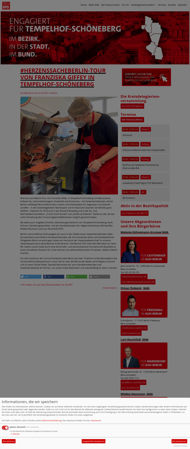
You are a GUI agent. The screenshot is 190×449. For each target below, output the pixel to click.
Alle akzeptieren (179, 441)
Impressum (96, 420)
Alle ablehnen (9, 441)
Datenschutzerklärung (51, 420)
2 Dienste (15, 434)
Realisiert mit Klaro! (180, 446)
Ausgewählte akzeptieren (93, 441)
